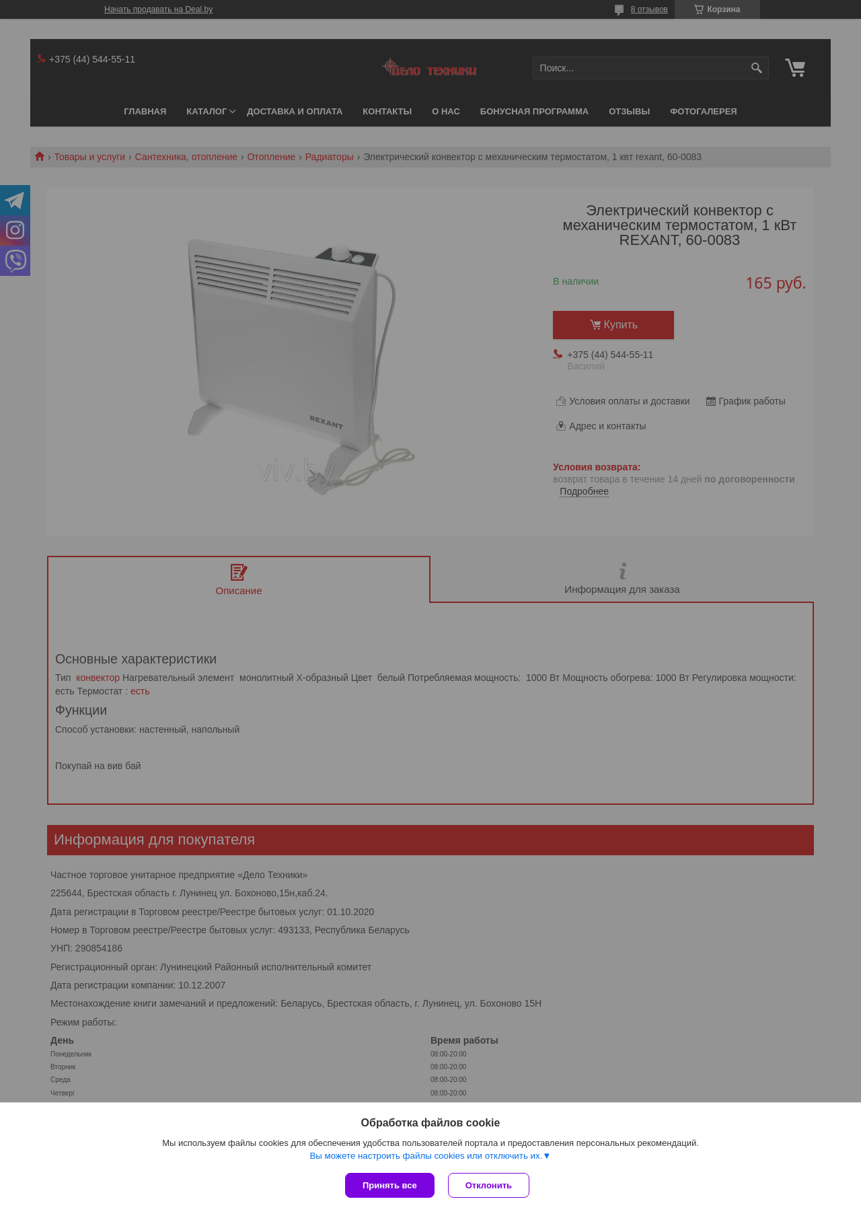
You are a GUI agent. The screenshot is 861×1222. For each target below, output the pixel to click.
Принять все (390, 1185)
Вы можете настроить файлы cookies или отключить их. (425, 1156)
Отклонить (488, 1185)
